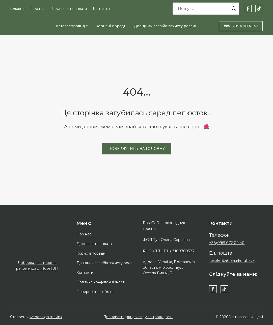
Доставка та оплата (69, 8)
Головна (17, 8)
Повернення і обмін (94, 291)
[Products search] (206, 9)
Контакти (101, 8)
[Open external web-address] (37, 246)
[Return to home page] (29, 26)
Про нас (38, 8)
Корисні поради (111, 26)
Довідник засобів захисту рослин (166, 26)
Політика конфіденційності (100, 282)
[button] (234, 9)
